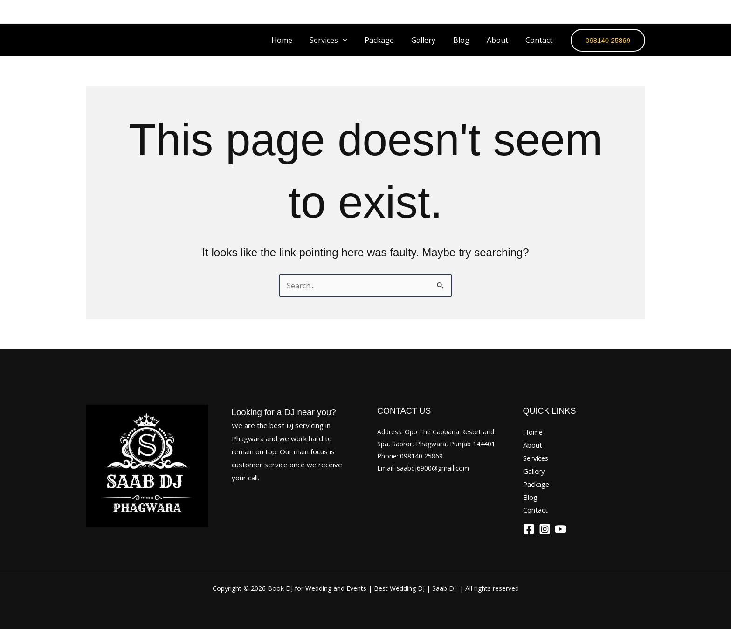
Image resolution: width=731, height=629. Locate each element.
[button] (608, 40)
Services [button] (337, 40)
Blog (467, 40)
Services (536, 458)
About (501, 40)
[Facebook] (588, 12)
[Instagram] (613, 12)
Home (297, 40)
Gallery (432, 40)
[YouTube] (638, 12)
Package (390, 40)
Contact (540, 40)
